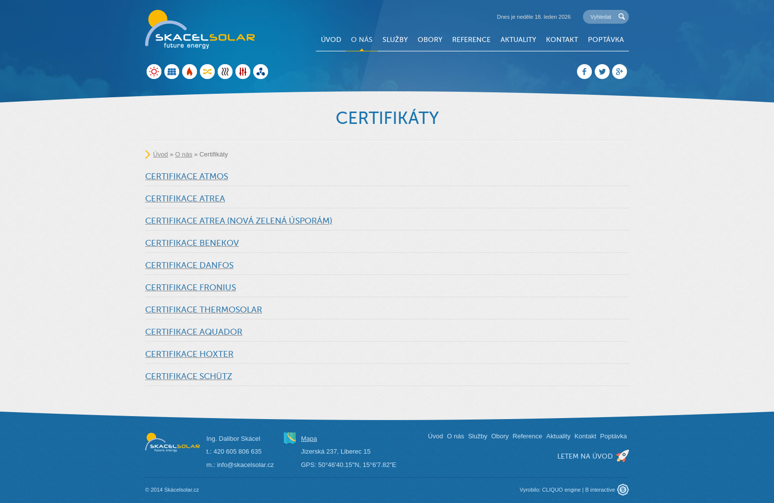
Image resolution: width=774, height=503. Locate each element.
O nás (362, 39)
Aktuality (518, 39)
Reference (471, 39)
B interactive (600, 490)
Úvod (331, 39)
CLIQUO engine (561, 490)
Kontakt (562, 39)
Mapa (309, 438)
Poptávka (606, 39)
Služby (395, 39)
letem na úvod (585, 456)
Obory (430, 39)
